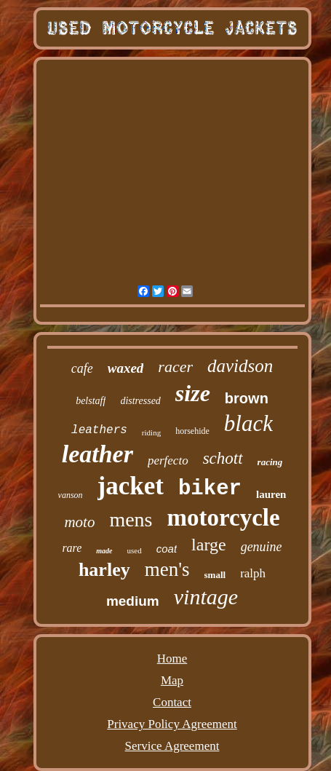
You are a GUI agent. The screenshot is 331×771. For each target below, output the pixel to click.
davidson (240, 366)
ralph (253, 573)
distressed (140, 400)
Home (172, 658)
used (134, 550)
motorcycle (223, 518)
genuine (261, 546)
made (104, 551)
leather (97, 453)
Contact (172, 702)
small (215, 574)
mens (130, 519)
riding (151, 432)
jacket (130, 486)
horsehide (192, 431)
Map (172, 680)
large (208, 544)
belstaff (90, 400)
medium (132, 601)
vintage (206, 597)
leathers (99, 430)
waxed (126, 368)
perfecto (168, 460)
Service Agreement (172, 746)
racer (175, 366)
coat (166, 548)
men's (167, 569)
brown (246, 398)
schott (223, 458)
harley (104, 569)
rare (71, 548)
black (248, 423)
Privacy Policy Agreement (171, 724)
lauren (271, 494)
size (192, 393)
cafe (82, 368)
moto (79, 522)
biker (210, 489)
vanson (70, 495)
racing (270, 461)
